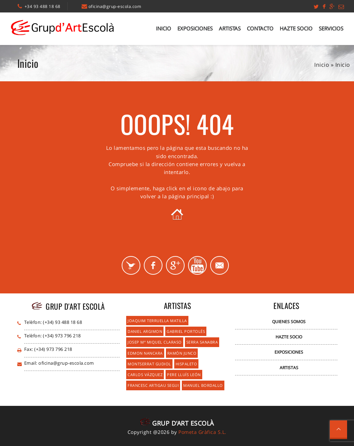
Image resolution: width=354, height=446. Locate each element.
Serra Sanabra (202, 342)
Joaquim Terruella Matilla (157, 320)
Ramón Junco (182, 353)
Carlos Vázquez (145, 374)
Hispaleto (186, 363)
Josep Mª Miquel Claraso (155, 342)
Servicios (331, 28)
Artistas (230, 28)
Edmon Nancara (145, 353)
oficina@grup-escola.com (114, 6)
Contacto (260, 28)
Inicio (163, 28)
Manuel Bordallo (203, 385)
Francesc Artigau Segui (153, 385)
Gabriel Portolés (186, 331)
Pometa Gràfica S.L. (202, 432)
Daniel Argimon (145, 331)
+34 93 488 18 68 (42, 6)
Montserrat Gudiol (149, 363)
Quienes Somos (289, 322)
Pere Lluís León (184, 374)
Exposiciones (195, 28)
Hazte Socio (296, 28)
